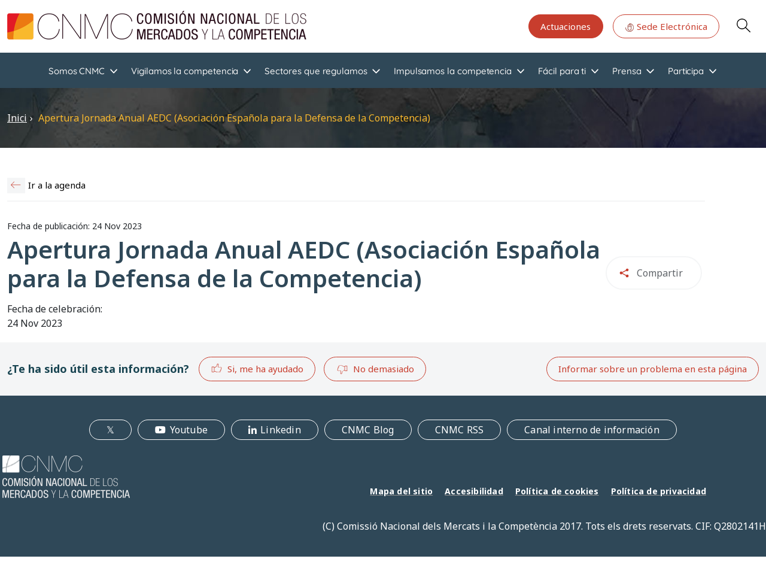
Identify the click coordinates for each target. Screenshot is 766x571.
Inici (17, 117)
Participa (686, 71)
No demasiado (375, 369)
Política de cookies (557, 491)
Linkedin (280, 429)
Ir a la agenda (57, 185)
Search (743, 25)
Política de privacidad (658, 491)
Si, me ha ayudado (257, 368)
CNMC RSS (459, 429)
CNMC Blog (368, 429)
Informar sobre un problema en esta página (652, 369)
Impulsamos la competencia (453, 71)
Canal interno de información (591, 429)
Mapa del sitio (401, 491)
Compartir (660, 273)
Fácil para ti (562, 71)
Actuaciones (565, 26)
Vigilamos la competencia (184, 71)
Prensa (627, 71)
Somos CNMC (76, 71)
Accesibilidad (474, 491)
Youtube (189, 429)
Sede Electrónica (666, 26)
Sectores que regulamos (316, 71)
